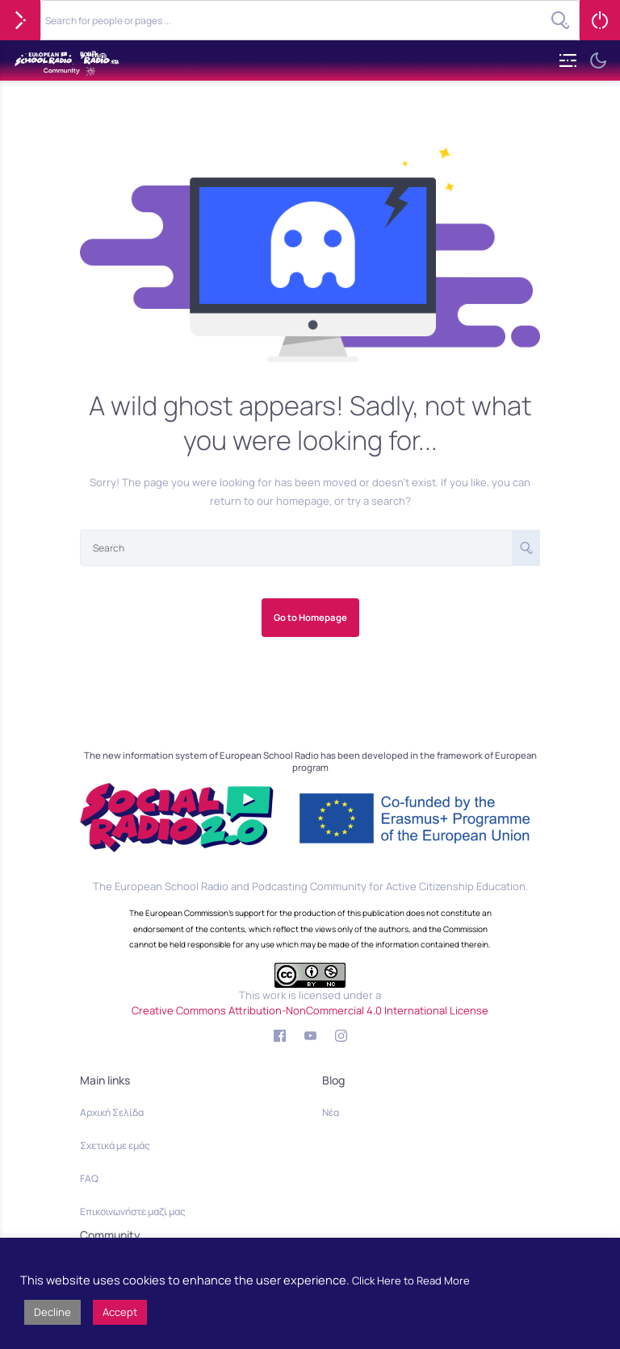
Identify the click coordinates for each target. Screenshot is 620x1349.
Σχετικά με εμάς (115, 1145)
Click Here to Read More (411, 1280)
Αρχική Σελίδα (112, 1112)
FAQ (89, 1178)
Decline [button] (52, 1312)
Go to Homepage (310, 617)
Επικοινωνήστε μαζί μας (133, 1211)
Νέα (330, 1112)
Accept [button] (120, 1312)
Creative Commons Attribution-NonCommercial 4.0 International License (310, 1010)
